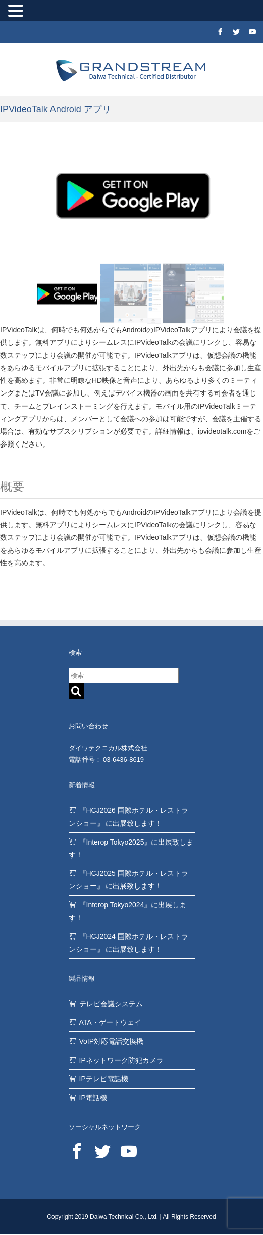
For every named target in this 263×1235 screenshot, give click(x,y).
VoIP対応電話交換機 (111, 1041)
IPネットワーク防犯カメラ (121, 1060)
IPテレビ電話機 (103, 1079)
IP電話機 (93, 1098)
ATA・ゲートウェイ (110, 1022)
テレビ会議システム (111, 1004)
